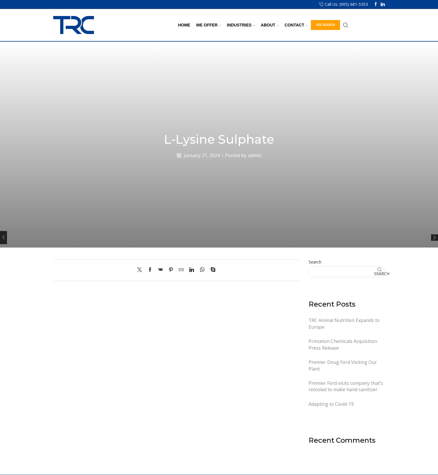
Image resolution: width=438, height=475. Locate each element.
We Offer (208, 25)
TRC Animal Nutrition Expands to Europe (344, 323)
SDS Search (325, 24)
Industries (241, 25)
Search (315, 262)
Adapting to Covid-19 (331, 404)
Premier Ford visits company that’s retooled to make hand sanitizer (346, 386)
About (270, 25)
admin (254, 155)
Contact (296, 25)
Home (184, 25)
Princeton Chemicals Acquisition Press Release (343, 344)
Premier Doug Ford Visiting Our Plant (343, 365)
